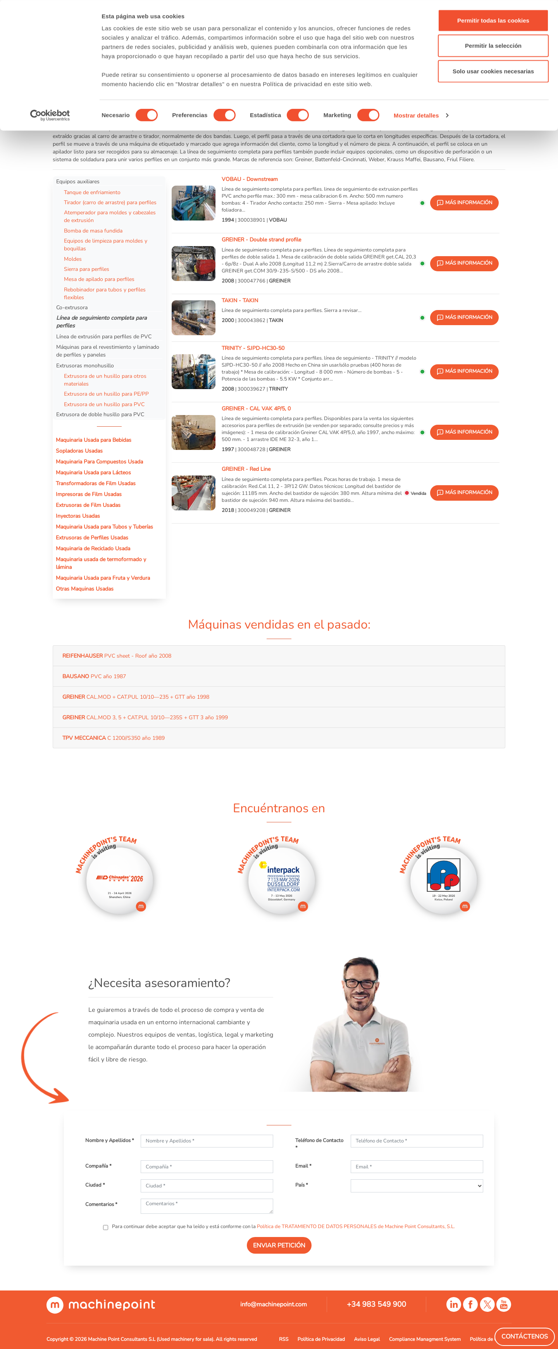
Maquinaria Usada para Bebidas (93, 440)
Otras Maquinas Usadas (85, 589)
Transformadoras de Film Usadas (96, 483)
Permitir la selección (493, 46)
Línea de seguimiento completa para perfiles (101, 321)
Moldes (73, 259)
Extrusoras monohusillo (85, 365)
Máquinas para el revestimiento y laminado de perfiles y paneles (107, 350)
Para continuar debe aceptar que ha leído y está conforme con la (283, 1226)
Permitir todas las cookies (493, 20)
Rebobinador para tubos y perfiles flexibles (105, 293)
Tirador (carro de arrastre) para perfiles (110, 202)
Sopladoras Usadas (79, 451)
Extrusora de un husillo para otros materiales (105, 380)
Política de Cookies (491, 1339)
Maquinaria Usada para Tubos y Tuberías (104, 527)
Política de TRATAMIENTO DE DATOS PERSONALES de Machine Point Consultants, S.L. (356, 1226)
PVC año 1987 (94, 676)
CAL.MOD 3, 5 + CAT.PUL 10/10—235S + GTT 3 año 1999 (145, 717)
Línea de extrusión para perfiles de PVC (104, 336)
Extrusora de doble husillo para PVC (100, 414)
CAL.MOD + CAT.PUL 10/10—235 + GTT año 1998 (135, 697)
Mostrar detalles (416, 115)
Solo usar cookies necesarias (493, 71)
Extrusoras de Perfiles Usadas (92, 537)
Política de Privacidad (321, 1339)
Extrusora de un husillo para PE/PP (106, 394)
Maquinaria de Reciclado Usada (93, 548)
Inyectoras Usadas (78, 516)
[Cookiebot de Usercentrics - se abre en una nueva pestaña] (50, 115)
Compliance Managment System (425, 1339)
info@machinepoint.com (273, 1304)
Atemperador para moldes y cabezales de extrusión (110, 216)
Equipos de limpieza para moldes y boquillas (105, 244)
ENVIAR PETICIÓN (279, 1245)
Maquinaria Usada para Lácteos (93, 472)
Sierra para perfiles (86, 269)
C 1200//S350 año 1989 (113, 738)
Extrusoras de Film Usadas (88, 505)
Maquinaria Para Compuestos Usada (99, 461)
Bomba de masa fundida (93, 230)
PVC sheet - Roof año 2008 (116, 656)
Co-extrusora (72, 307)
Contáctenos (524, 1336)
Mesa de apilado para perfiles (99, 279)
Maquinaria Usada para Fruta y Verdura (103, 578)
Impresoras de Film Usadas (89, 494)
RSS (283, 1339)
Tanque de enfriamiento (92, 192)
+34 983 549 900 (376, 1304)
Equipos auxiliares (78, 181)
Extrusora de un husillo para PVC (104, 404)
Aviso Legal (367, 1339)
